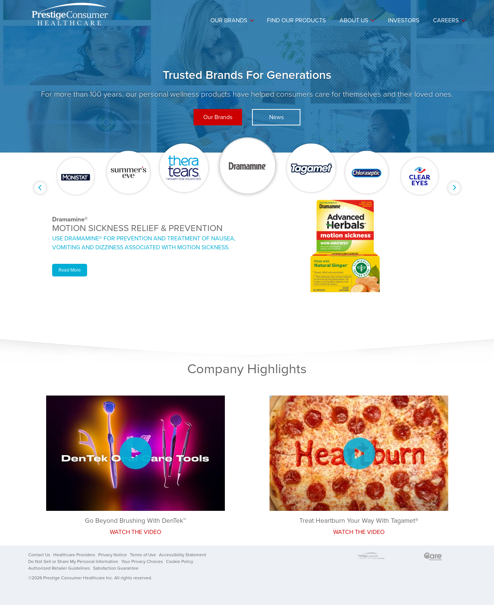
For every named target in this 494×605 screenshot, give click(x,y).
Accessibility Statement (182, 554)
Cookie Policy (179, 561)
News (276, 117)
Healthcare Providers (74, 554)
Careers (446, 20)
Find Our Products (296, 20)
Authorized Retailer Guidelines (59, 568)
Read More (69, 270)
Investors (403, 20)
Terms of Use (143, 554)
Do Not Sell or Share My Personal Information (73, 561)
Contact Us (39, 554)
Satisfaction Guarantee (115, 568)
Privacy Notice (112, 554)
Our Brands (228, 20)
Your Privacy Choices (142, 561)
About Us (354, 20)
